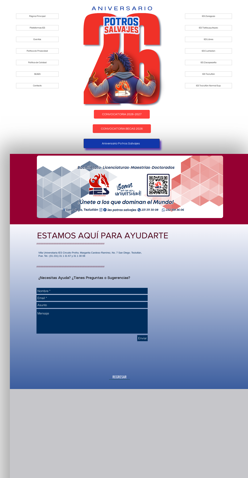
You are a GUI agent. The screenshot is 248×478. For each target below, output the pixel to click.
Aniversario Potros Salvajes (121, 143)
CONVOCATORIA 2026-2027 (122, 114)
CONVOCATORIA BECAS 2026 (122, 128)
